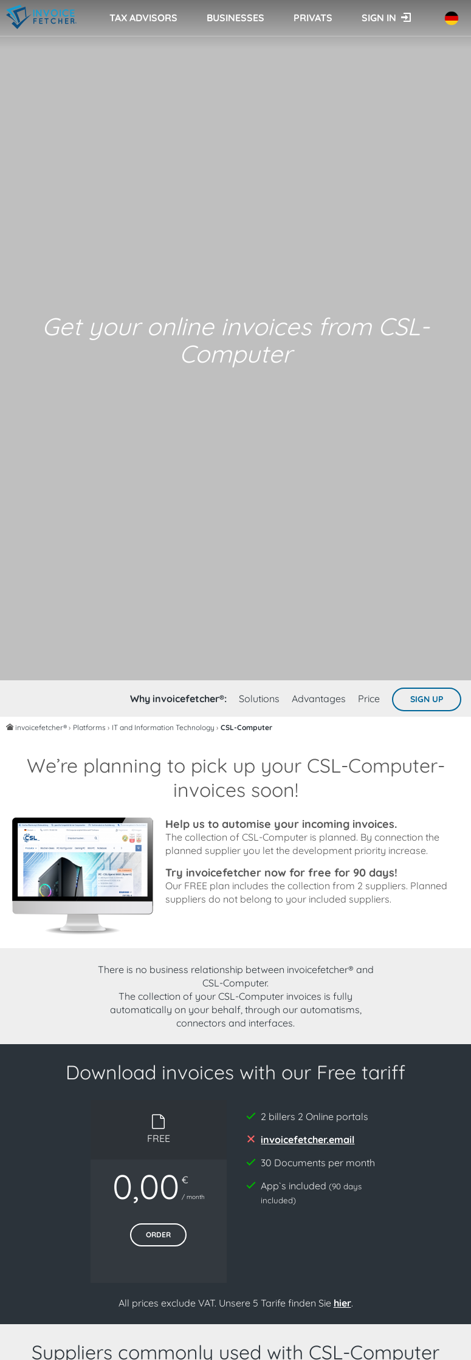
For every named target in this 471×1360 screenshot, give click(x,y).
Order (158, 1234)
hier (342, 1303)
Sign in (379, 18)
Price (369, 698)
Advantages (319, 698)
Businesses (235, 18)
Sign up (426, 699)
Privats (313, 18)
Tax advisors (143, 18)
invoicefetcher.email (307, 1139)
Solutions (259, 698)
